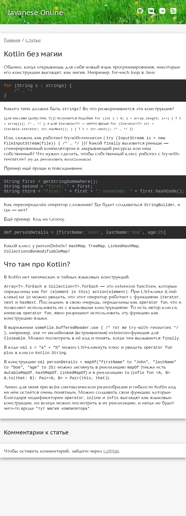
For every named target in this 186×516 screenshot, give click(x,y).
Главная (12, 40)
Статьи (33, 40)
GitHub (111, 458)
